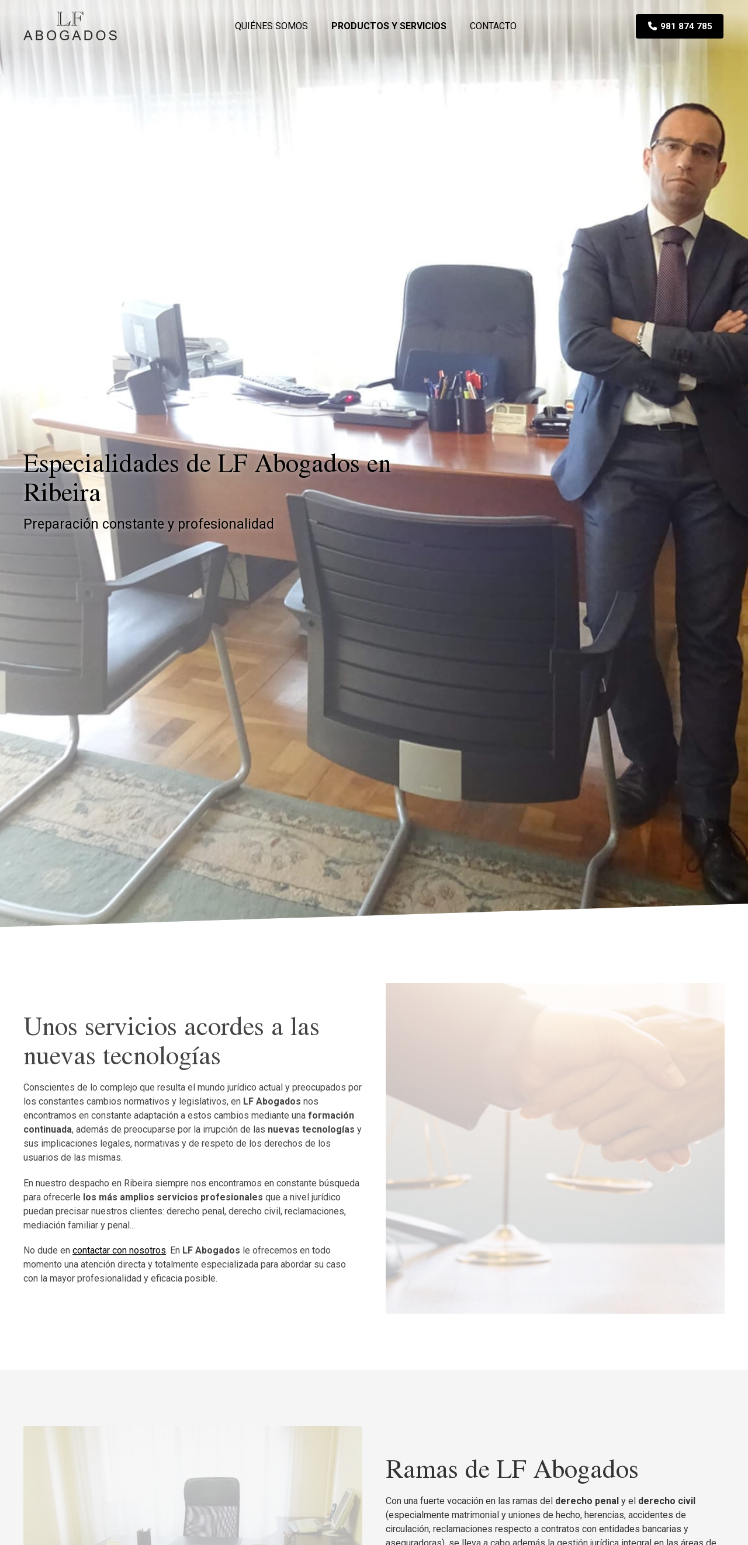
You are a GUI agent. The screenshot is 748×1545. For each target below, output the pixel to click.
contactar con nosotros (119, 1250)
